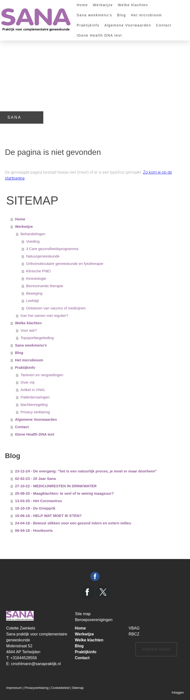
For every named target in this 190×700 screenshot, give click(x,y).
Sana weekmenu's (94, 15)
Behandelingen (33, 234)
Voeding (33, 241)
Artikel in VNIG (33, 390)
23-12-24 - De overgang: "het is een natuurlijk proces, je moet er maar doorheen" (86, 471)
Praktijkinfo (88, 25)
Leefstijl (32, 301)
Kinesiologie (36, 278)
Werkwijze (103, 5)
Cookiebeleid (60, 688)
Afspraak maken (156, 649)
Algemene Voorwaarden (127, 25)
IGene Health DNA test (99, 35)
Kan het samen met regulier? (44, 315)
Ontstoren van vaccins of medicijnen (56, 308)
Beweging (34, 293)
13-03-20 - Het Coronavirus (38, 501)
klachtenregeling (34, 404)
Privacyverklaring (36, 688)
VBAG (134, 628)
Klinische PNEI (38, 271)
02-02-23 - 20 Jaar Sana (35, 478)
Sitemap (78, 688)
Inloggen (178, 692)
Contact (163, 25)
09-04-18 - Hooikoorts (34, 530)
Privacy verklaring (35, 412)
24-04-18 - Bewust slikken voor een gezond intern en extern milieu (73, 523)
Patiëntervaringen (35, 397)
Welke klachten (133, 5)
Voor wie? (29, 330)
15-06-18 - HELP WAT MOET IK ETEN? (48, 515)
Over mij (27, 382)
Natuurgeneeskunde (43, 256)
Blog (121, 15)
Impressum (14, 688)
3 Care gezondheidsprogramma (52, 249)
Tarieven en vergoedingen (42, 375)
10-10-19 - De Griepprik (35, 508)
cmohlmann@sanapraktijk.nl (36, 664)
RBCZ (134, 634)
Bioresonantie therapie (44, 286)
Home (82, 5)
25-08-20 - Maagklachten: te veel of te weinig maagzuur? (64, 493)
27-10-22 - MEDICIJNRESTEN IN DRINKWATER (56, 486)
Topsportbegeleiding (37, 338)
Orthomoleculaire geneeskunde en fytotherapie (64, 263)
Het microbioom (146, 15)
